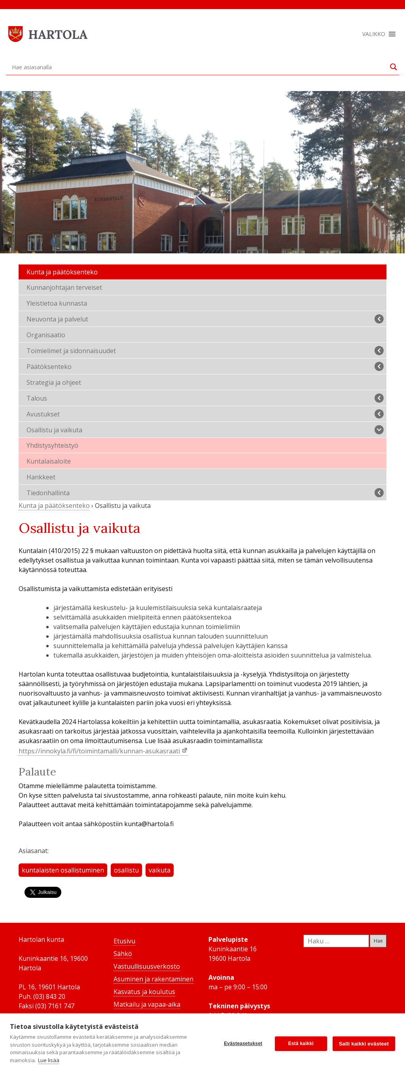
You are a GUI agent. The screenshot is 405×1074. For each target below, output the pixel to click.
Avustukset (205, 413)
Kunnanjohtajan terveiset (64, 287)
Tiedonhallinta (205, 492)
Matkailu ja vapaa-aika (147, 1004)
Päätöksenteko (205, 366)
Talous (205, 398)
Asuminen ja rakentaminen (153, 979)
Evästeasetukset (243, 1043)
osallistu (126, 870)
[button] (373, 34)
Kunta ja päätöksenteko (62, 272)
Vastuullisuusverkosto (147, 966)
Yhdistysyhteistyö (52, 445)
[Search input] (199, 67)
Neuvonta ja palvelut (205, 318)
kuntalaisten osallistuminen (63, 870)
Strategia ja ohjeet (53, 382)
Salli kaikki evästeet (364, 1044)
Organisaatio (45, 335)
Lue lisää (48, 1060)
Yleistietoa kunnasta (56, 303)
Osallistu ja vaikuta (205, 429)
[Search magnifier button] (393, 67)
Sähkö (123, 953)
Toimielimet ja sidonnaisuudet (205, 350)
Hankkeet (40, 477)
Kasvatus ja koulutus (144, 991)
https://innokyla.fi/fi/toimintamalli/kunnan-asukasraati (100, 751)
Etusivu (124, 941)
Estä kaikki (301, 1043)
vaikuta (159, 870)
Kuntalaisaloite (48, 461)
